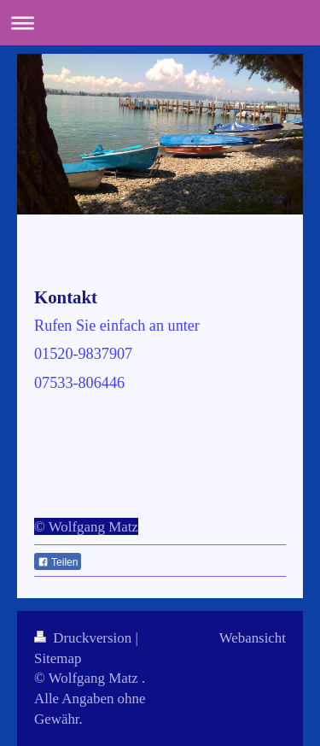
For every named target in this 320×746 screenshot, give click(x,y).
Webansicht (252, 638)
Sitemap (57, 658)
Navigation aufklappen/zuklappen (160, 22)
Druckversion (84, 638)
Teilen (58, 562)
